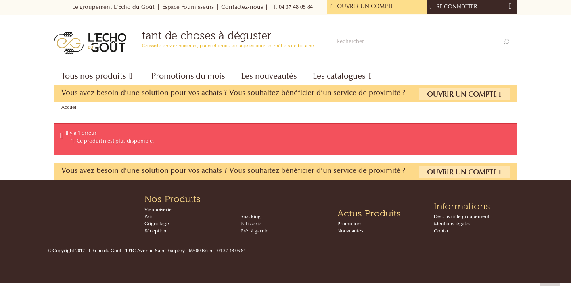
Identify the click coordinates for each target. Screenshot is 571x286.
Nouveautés (350, 231)
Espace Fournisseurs (188, 7)
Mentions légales (452, 224)
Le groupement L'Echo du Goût (113, 7)
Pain (148, 216)
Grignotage (156, 224)
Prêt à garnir (254, 231)
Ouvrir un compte (464, 94)
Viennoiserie (158, 209)
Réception (155, 231)
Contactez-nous (242, 7)
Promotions (349, 224)
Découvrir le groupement (461, 216)
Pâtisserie (251, 224)
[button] (99, 77)
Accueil (69, 107)
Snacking (251, 216)
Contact (442, 231)
